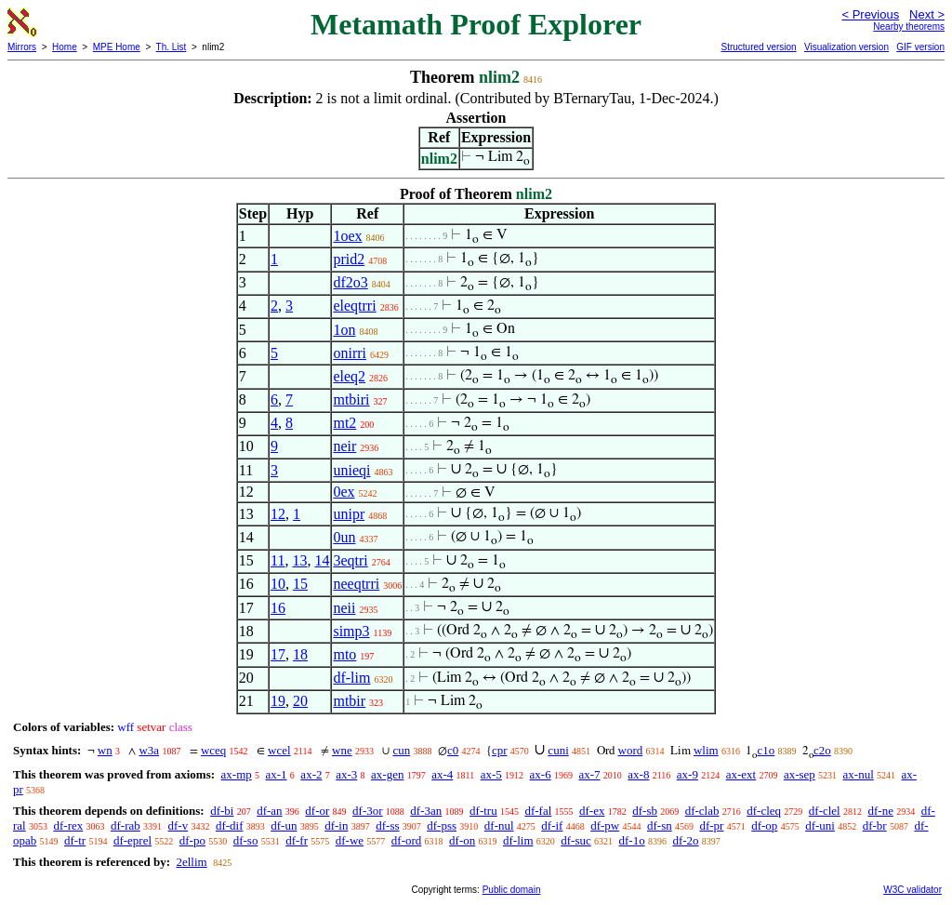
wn (105, 750)
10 (278, 584)
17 (278, 654)
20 (300, 701)
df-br (875, 825)
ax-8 (638, 774)
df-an (269, 811)
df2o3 (350, 282)
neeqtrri (356, 584)
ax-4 (442, 774)
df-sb (644, 811)
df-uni (820, 825)
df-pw (604, 825)
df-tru (483, 811)
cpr (500, 750)
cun (401, 750)
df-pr (711, 825)
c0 (452, 750)
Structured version (758, 47)
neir (344, 446)
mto (344, 654)
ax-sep (799, 774)
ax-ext (741, 774)
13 (299, 560)
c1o (765, 750)
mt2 (344, 423)
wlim (706, 750)
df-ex (591, 811)
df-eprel (132, 840)
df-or (317, 811)
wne (342, 750)
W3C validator (912, 890)
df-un (284, 825)
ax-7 (589, 774)
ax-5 (491, 774)
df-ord (406, 840)
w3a (149, 750)
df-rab (125, 825)
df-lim (351, 677)
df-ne (879, 811)
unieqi (351, 470)
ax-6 (540, 774)
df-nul (499, 825)
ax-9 (687, 774)
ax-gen (387, 774)
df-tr (75, 840)
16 (278, 608)
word (630, 750)
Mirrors (21, 47)
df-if (551, 825)
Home (64, 47)
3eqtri (350, 560)
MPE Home (116, 47)
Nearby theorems (909, 26)
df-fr (296, 840)
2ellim (191, 862)
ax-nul (858, 774)
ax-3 (346, 774)
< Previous (870, 14)
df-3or (367, 811)
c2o (822, 750)
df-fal (537, 811)
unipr (348, 514)
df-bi (221, 811)
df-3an (426, 811)
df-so (245, 840)
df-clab (702, 811)
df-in (336, 825)
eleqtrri (354, 305)
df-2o (685, 840)
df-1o (632, 840)
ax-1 (276, 774)
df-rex (68, 825)
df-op (764, 825)
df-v (178, 825)
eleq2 (349, 376)
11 (277, 560)
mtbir (349, 701)
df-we (350, 840)
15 (300, 584)
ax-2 (311, 774)
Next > (927, 14)
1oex (347, 236)
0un (344, 537)
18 (300, 654)
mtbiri (351, 399)
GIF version (920, 47)
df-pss (441, 825)
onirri (349, 353)
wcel (279, 750)
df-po (192, 840)
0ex (343, 491)
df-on (462, 840)
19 (278, 701)
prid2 (348, 259)
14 (321, 560)
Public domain (512, 890)
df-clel (824, 811)
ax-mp (236, 774)
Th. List (171, 47)
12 (278, 514)
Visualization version (846, 47)
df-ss (387, 825)
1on (344, 330)
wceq (213, 750)
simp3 (351, 631)
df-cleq (764, 811)
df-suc (576, 840)
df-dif (230, 825)
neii (344, 608)
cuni (558, 750)
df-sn (659, 825)
